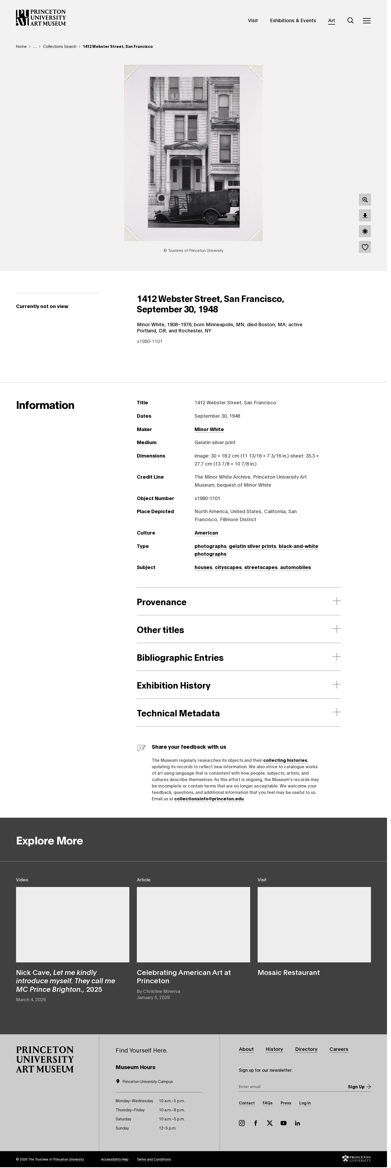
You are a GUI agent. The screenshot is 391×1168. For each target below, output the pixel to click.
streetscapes (260, 567)
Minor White (209, 429)
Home (21, 46)
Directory (306, 1049)
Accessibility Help (115, 1159)
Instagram (242, 1123)
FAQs (268, 1102)
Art (331, 20)
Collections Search (59, 46)
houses (203, 567)
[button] (45, 1059)
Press (286, 1102)
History (274, 1049)
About (246, 1049)
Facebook (256, 1123)
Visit (253, 20)
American (206, 532)
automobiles (295, 567)
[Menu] (367, 20)
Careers (339, 1049)
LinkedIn (297, 1123)
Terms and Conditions (154, 1159)
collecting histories (285, 760)
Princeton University (68, 1159)
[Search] (351, 20)
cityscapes (228, 567)
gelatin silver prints (252, 546)
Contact (247, 1102)
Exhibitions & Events (293, 20)
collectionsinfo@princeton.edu (209, 798)
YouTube (284, 1123)
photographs (210, 546)
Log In (305, 1102)
